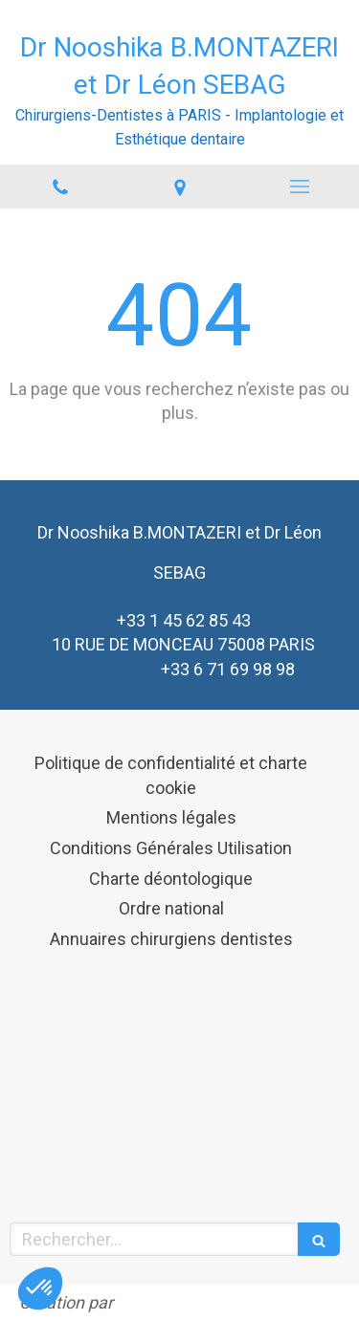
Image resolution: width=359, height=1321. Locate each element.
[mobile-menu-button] (299, 186)
